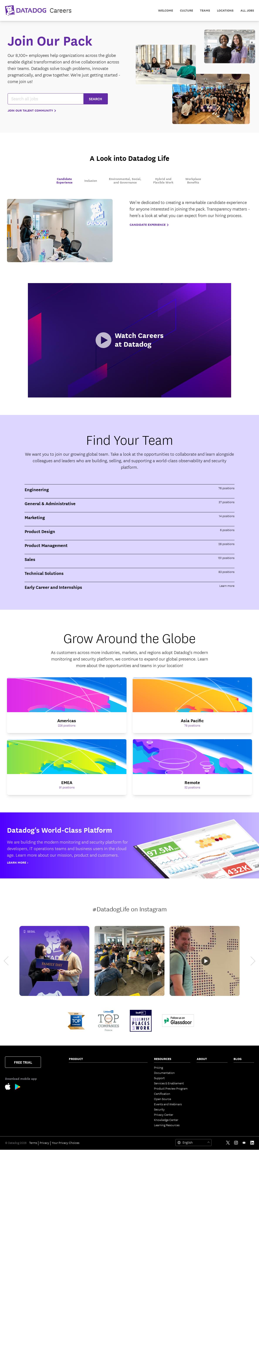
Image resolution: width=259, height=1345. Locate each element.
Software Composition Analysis (83, 1224)
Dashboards (119, 1203)
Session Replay (78, 1289)
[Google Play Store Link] (17, 1088)
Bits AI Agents (120, 1114)
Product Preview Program (171, 1088)
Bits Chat (117, 1140)
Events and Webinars (168, 1104)
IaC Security (77, 1250)
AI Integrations (121, 1177)
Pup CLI (116, 1151)
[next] (249, 961)
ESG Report (204, 1109)
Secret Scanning (121, 1292)
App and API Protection (84, 1217)
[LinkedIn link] (252, 1338)
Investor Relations (208, 1098)
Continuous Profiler (82, 1147)
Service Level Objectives (127, 1093)
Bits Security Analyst (124, 1130)
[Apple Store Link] (10, 1087)
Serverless (75, 1083)
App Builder (119, 1187)
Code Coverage (121, 1083)
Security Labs (242, 1083)
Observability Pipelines (84, 1173)
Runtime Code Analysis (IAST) (84, 1243)
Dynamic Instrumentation (86, 1153)
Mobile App (118, 1214)
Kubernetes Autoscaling (84, 1098)
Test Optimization (122, 1072)
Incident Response (123, 1098)
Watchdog (118, 1166)
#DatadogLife (110, 908)
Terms (33, 1338)
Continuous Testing (81, 1304)
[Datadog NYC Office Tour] (205, 961)
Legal (200, 1093)
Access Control (121, 1229)
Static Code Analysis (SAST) (87, 1236)
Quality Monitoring (81, 1137)
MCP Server (118, 1146)
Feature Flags (120, 1078)
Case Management (123, 1109)
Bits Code (117, 1119)
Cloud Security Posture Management (84, 1185)
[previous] (10, 961)
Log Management (80, 1158)
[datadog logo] (38, 10)
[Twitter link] (228, 1338)
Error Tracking (78, 1309)
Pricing (158, 1067)
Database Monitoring (82, 1142)
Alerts (115, 1240)
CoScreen (117, 1193)
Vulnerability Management (86, 1207)
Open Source (162, 1098)
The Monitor (241, 1067)
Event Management (124, 1104)
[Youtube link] (244, 1338)
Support (159, 1078)
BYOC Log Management (84, 1315)
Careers (202, 1088)
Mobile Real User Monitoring (80, 1271)
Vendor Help (205, 1114)
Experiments (77, 1283)
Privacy (44, 1338)
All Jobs (247, 10)
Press (200, 1078)
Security (159, 1109)
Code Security (78, 1231)
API (113, 1255)
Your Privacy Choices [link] (65, 1338)
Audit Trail (75, 1168)
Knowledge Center (166, 1119)
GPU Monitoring (121, 1282)
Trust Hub (203, 1119)
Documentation (164, 1072)
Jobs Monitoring (79, 1132)
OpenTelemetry (121, 1234)
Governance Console (125, 1224)
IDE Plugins (118, 1250)
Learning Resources (166, 1125)
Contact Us (204, 1067)
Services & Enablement (169, 1083)
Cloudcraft (76, 1093)
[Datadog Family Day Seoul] (54, 961)
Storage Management (125, 1276)
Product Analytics (80, 1278)
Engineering (241, 1072)
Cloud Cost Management (85, 1088)
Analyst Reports (207, 1104)
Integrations (119, 1245)
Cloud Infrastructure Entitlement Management (85, 1199)
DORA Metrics (120, 1287)
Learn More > (17, 862)
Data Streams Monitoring (85, 1126)
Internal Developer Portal (85, 1320)
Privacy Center (163, 1114)
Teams (115, 1198)
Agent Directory (121, 1156)
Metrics (116, 1161)
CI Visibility (118, 1067)
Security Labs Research (126, 1266)
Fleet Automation (122, 1219)
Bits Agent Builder (123, 1135)
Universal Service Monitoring (80, 1119)
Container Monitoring (83, 1078)
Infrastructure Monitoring (85, 1067)
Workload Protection (82, 1193)
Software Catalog (80, 1112)
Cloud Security (78, 1179)
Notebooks (118, 1208)
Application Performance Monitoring (85, 1105)
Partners (202, 1072)
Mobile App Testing (81, 1299)
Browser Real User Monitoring (80, 1262)
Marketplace (119, 1261)
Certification (162, 1093)
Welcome (165, 10)
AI (235, 1078)
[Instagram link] (236, 1338)
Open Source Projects (125, 1271)
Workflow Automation (126, 1182)
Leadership (204, 1083)
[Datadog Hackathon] (129, 961)
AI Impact (117, 1088)
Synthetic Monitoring (82, 1294)
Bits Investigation (122, 1125)
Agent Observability (124, 1172)
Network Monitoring (82, 1072)
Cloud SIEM (76, 1255)
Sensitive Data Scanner (83, 1163)
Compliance (77, 1212)
